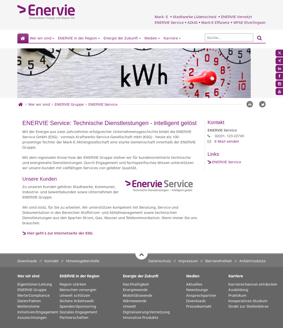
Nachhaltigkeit (136, 284)
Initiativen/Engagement (37, 312)
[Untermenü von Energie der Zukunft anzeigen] (140, 38)
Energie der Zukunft (121, 38)
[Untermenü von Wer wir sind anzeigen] (53, 38)
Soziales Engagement (78, 312)
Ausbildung (238, 290)
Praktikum (237, 295)
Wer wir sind (40, 38)
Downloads (27, 261)
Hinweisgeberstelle (82, 261)
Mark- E (162, 17)
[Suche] (229, 37)
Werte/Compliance (33, 295)
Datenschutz (159, 261)
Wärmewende (134, 301)
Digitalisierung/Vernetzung (146, 312)
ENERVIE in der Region (77, 38)
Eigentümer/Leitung (34, 284)
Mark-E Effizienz (215, 22)
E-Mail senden (226, 141)
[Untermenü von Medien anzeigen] (159, 38)
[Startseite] (23, 38)
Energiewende (135, 290)
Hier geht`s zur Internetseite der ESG (60, 233)
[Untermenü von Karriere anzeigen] (180, 38)
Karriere (171, 38)
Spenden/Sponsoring (78, 306)
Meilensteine (28, 306)
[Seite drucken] (250, 104)
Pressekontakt (199, 306)
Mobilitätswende (137, 295)
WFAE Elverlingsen (249, 22)
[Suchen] (259, 38)
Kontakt (51, 261)
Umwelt (129, 306)
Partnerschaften (74, 317)
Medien (150, 38)
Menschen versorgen (78, 290)
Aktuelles (194, 284)
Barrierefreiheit (218, 261)
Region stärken (73, 284)
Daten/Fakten (29, 301)
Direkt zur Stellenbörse (248, 306)
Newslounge (197, 290)
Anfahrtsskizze (252, 261)
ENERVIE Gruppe (70, 104)
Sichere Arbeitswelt (77, 301)
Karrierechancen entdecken (252, 284)
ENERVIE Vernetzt (236, 17)
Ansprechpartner (201, 295)
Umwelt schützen (75, 295)
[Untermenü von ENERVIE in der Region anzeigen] (99, 38)
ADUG (192, 22)
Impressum (188, 261)
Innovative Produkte (140, 317)
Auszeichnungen (32, 317)
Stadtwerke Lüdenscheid (195, 17)
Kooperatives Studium (247, 301)
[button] (262, 104)
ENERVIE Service (169, 22)
